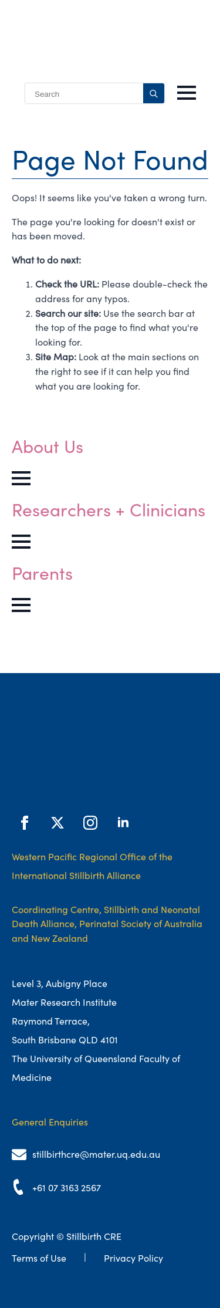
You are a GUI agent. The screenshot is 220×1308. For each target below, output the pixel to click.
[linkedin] (123, 823)
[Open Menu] (186, 92)
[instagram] (90, 823)
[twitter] (57, 823)
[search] (153, 93)
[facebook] (25, 823)
